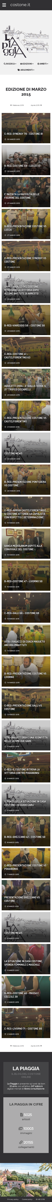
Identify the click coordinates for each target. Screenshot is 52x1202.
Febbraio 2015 (18, 105)
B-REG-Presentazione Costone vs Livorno (25, 675)
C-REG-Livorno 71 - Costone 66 (23, 1028)
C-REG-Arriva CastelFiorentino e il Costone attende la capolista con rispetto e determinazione (25, 514)
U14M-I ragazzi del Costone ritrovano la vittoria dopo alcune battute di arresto (21, 290)
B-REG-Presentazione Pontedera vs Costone (25, 483)
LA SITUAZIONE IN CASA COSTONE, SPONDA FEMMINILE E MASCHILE (23, 962)
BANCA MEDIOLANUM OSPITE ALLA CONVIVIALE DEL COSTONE (23, 547)
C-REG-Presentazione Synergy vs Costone (25, 259)
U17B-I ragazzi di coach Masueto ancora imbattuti (24, 643)
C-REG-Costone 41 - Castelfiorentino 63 (17, 355)
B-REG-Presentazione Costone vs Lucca (25, 227)
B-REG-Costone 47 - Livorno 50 (23, 581)
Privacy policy (13, 1199)
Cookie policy (27, 1199)
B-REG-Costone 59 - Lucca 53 (22, 165)
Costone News (13, 453)
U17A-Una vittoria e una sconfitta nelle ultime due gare (26, 739)
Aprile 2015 (35, 105)
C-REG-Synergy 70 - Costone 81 (23, 133)
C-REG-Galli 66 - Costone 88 (21, 613)
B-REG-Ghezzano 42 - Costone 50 (24, 837)
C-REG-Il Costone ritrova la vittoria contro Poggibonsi (22, 771)
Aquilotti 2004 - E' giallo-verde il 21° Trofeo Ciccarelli (25, 387)
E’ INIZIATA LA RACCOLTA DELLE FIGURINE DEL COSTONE (21, 195)
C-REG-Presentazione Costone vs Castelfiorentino (25, 419)
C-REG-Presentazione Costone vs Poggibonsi (25, 867)
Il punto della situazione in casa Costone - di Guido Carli (25, 803)
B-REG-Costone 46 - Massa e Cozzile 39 (21, 994)
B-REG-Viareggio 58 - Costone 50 (24, 325)
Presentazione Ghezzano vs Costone (22, 899)
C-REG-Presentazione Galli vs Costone (23, 707)
